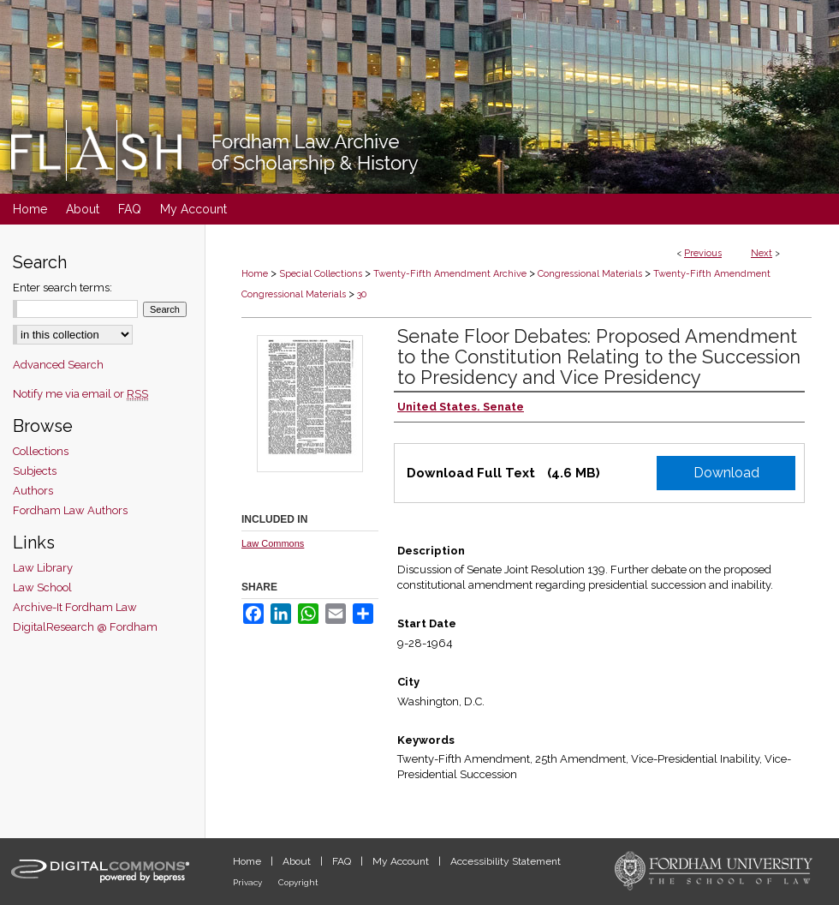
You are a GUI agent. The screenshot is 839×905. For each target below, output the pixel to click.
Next (761, 253)
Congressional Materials (590, 273)
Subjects (35, 470)
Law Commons (272, 543)
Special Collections (320, 273)
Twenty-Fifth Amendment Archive (450, 273)
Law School (42, 587)
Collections (40, 451)
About (298, 861)
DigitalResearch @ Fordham (85, 626)
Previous (703, 253)
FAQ (343, 861)
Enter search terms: (62, 287)
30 (361, 294)
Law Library (43, 567)
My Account (401, 861)
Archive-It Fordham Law (75, 607)
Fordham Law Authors (70, 510)
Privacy (249, 882)
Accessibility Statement (505, 861)
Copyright (298, 882)
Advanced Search (58, 364)
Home (254, 273)
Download (726, 472)
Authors (33, 490)
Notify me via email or (80, 393)
